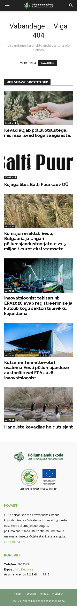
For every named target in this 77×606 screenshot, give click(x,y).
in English (57, 593)
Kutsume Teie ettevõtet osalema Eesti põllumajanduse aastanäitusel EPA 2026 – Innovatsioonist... (36, 370)
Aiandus (9, 226)
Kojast (17, 593)
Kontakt (44, 593)
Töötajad (30, 593)
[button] (7, 5)
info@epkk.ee (24, 569)
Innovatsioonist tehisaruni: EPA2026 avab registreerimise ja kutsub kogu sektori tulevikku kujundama (38, 305)
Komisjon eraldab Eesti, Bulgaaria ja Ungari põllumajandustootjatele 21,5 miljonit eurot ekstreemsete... (35, 241)
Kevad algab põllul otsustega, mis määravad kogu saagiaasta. (37, 133)
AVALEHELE (47, 62)
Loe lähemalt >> (15, 542)
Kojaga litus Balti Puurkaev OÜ (36, 184)
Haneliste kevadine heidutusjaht (38, 427)
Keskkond (10, 123)
